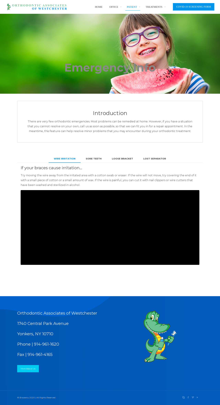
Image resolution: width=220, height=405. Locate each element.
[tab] (65, 159)
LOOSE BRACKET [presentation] (122, 158)
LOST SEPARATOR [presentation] (154, 158)
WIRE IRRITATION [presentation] (64, 158)
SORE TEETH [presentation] (94, 158)
